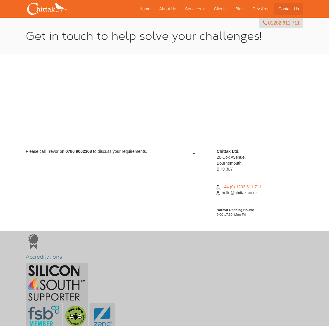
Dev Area (261, 9)
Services (195, 9)
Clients (220, 9)
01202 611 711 (281, 22)
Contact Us (288, 9)
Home (144, 9)
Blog (239, 9)
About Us (167, 9)
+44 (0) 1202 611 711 (241, 186)
